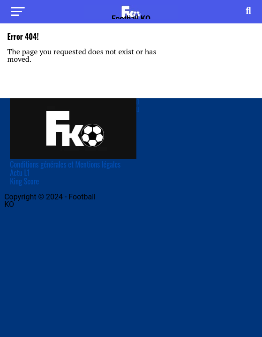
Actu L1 (20, 172)
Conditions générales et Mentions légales (65, 164)
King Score (24, 181)
